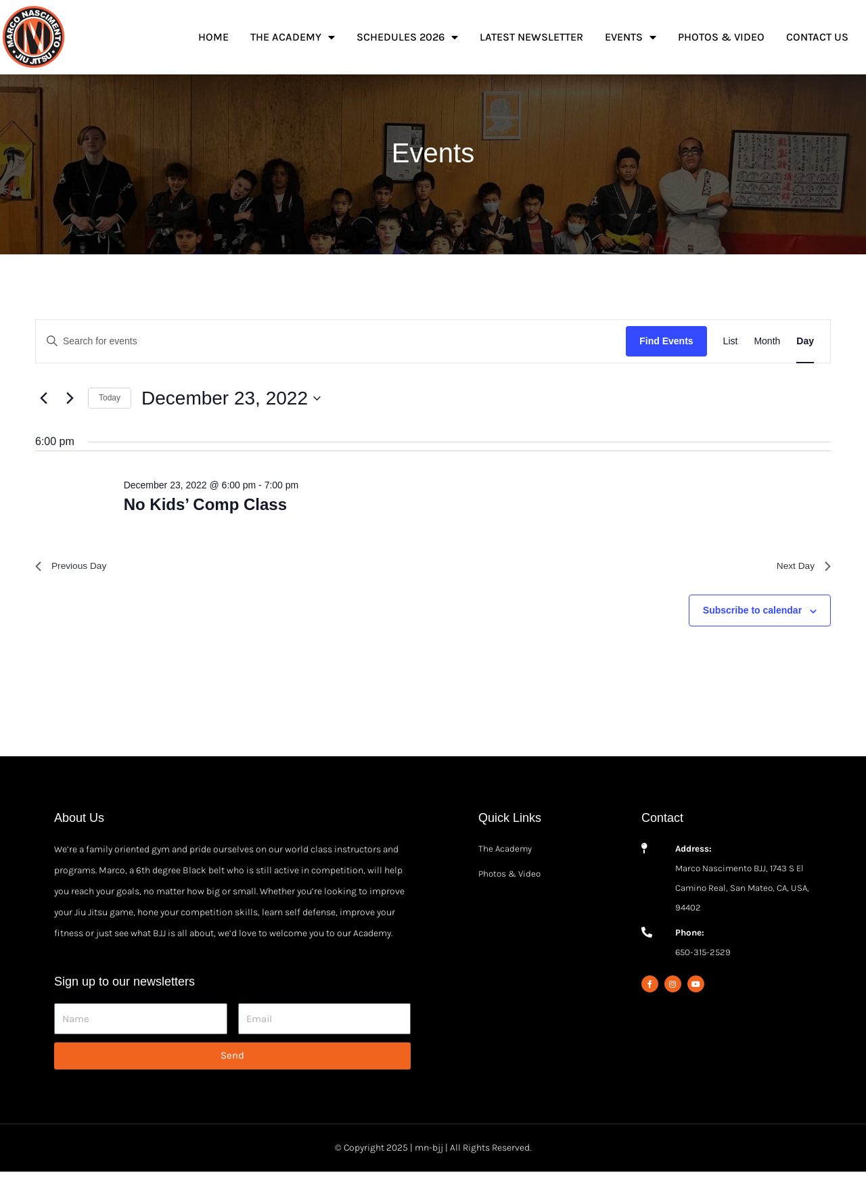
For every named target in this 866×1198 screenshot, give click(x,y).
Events (630, 37)
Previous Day (75, 591)
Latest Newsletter (531, 36)
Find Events (666, 364)
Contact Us (817, 36)
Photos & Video (721, 36)
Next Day (800, 591)
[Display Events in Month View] (767, 364)
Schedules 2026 (407, 37)
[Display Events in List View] (730, 364)
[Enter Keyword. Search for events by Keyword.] (331, 364)
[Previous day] (43, 421)
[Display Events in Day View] (805, 364)
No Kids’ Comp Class (205, 527)
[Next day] (70, 421)
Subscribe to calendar (752, 637)
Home (213, 36)
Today (109, 420)
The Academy (292, 37)
